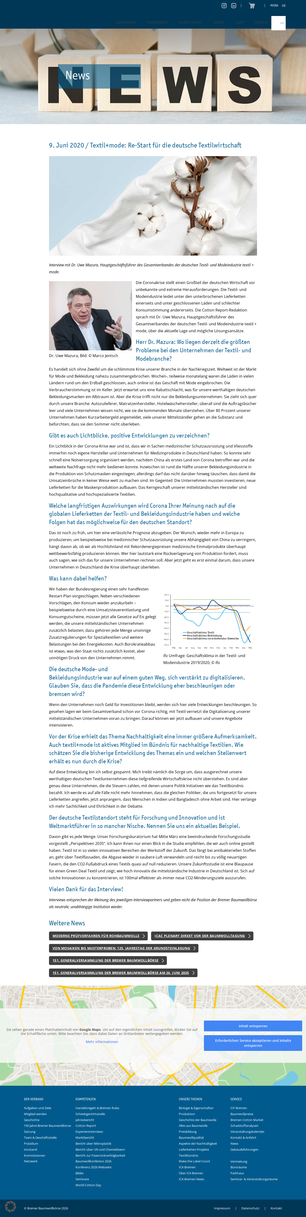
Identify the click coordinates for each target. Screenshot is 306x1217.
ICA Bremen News (191, 1179)
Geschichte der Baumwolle (197, 1120)
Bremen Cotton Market (246, 1120)
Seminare (82, 1179)
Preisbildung (188, 1131)
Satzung (29, 1131)
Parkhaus (237, 1173)
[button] (10, 1206)
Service (219, 22)
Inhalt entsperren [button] (253, 1026)
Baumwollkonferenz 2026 (93, 1161)
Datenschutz (250, 1208)
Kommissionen (34, 1155)
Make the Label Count (194, 1161)
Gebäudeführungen (244, 1149)
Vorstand (30, 1149)
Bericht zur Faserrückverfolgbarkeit (100, 1155)
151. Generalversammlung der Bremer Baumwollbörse (105, 960)
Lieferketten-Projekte (194, 1149)
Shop (239, 22)
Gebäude (261, 22)
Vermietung (238, 1161)
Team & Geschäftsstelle (40, 1137)
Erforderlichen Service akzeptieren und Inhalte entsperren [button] (253, 1043)
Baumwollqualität (191, 1137)
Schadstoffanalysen (244, 1125)
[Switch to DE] (284, 5)
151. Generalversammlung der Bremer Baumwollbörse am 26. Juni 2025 (121, 972)
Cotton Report (86, 1125)
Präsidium (31, 1143)
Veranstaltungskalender (247, 1131)
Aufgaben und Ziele (37, 1108)
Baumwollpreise (241, 1114)
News (234, 1143)
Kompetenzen (157, 22)
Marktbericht (85, 1137)
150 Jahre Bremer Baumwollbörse (47, 1125)
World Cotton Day (88, 1185)
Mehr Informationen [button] (102, 1042)
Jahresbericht (85, 1120)
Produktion (187, 1114)
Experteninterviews (89, 1131)
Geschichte (31, 1120)
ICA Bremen (187, 1167)
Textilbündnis (188, 1155)
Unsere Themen (190, 22)
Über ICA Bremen (191, 1173)
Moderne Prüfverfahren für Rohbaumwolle (96, 935)
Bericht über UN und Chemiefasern (100, 1149)
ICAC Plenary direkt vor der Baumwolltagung (200, 935)
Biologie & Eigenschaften (196, 1108)
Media (274, 5)
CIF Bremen (238, 1108)
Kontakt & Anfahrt (243, 1137)
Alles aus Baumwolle (193, 1125)
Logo (153, 1099)
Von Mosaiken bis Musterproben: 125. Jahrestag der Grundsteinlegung (121, 948)
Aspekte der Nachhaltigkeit (198, 1143)
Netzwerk (31, 1161)
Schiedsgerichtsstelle (90, 1114)
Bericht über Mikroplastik (93, 1143)
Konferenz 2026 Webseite (93, 1167)
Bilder (80, 1173)
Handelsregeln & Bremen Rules (97, 1108)
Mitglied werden (35, 1114)
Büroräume (238, 1167)
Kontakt (276, 1208)
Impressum (222, 1208)
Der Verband (126, 22)
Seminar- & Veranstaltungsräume (254, 1179)
